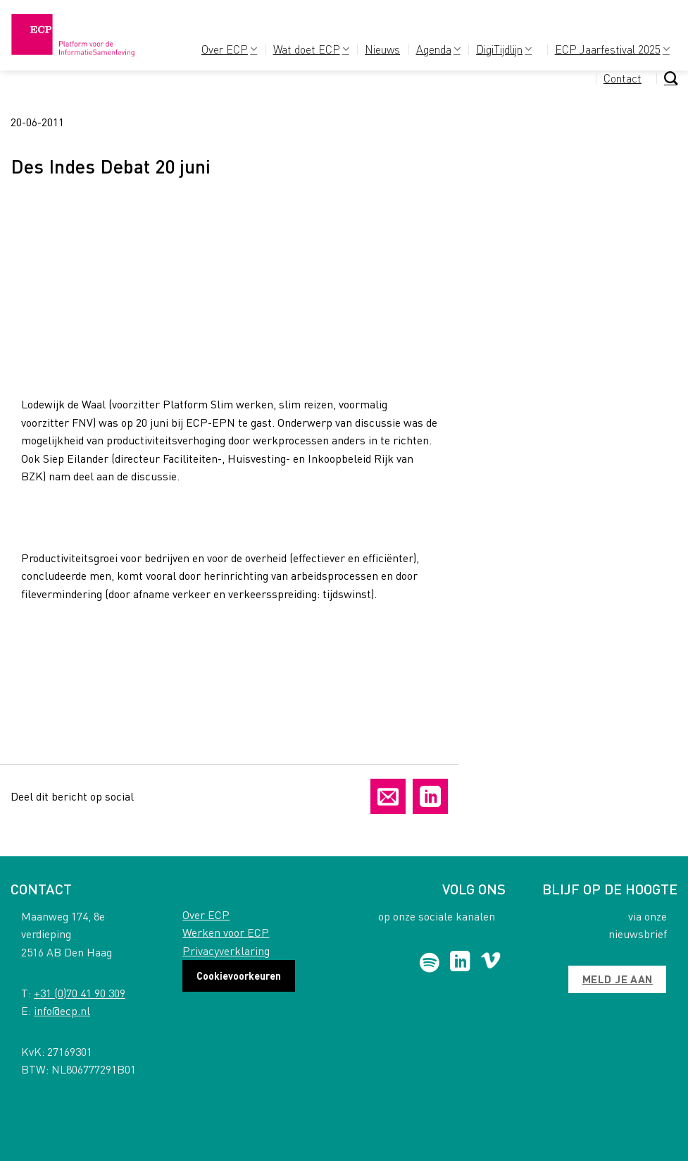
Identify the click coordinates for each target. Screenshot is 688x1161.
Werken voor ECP (225, 932)
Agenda (438, 49)
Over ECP (229, 49)
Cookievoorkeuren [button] (238, 975)
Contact (622, 78)
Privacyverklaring (226, 950)
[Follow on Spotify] (430, 963)
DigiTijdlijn (504, 49)
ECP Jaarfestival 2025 (612, 49)
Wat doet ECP (311, 49)
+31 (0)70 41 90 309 (79, 992)
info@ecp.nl (62, 1010)
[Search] (670, 78)
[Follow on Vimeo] (490, 963)
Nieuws (382, 49)
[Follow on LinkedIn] (460, 963)
